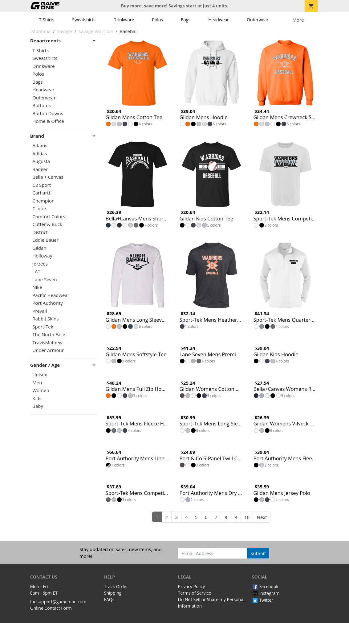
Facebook (265, 586)
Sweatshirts (83, 20)
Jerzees (40, 263)
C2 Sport (41, 185)
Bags (185, 20)
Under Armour (48, 350)
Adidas (39, 153)
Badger (40, 169)
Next (262, 517)
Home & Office (48, 121)
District (40, 232)
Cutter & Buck (47, 224)
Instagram (266, 593)
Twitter (262, 600)
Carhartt (41, 192)
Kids (36, 398)
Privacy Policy (191, 586)
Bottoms (41, 105)
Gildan (39, 248)
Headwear (218, 20)
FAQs (109, 599)
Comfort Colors (48, 216)
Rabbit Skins (45, 318)
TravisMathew (47, 342)
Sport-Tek (42, 326)
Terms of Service (194, 593)
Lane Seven (44, 279)
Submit (258, 553)
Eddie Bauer (45, 240)
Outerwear (257, 20)
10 (247, 517)
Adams (39, 145)
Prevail (39, 311)
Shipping (113, 593)
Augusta (41, 161)
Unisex (39, 374)
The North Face (48, 334)
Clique (39, 208)
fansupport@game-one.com (58, 601)
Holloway (42, 255)
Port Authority (47, 303)
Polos (157, 20)
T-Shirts (46, 20)
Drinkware (123, 20)
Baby (37, 406)
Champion (43, 200)
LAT (36, 271)
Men (37, 382)
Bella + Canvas (47, 177)
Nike (37, 287)
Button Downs (47, 113)
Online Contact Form (51, 608)
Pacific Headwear (50, 295)
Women (40, 390)
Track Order (116, 586)
